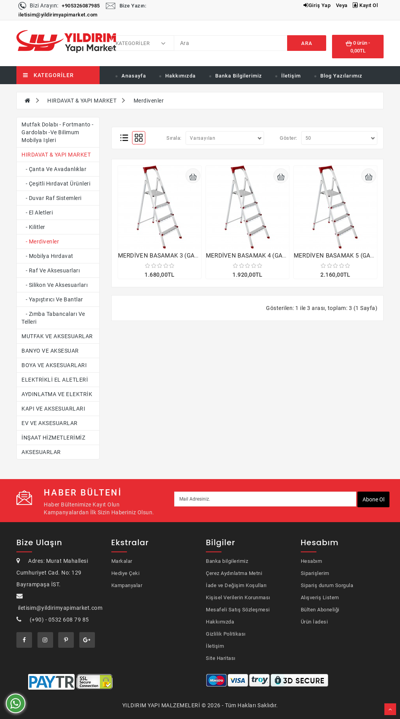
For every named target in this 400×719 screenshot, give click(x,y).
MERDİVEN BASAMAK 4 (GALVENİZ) (255, 255)
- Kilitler (33, 227)
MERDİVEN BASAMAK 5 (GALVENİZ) (343, 255)
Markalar (121, 561)
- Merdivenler (40, 241)
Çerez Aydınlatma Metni (234, 573)
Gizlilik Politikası (226, 634)
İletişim (291, 76)
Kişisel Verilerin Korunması (238, 597)
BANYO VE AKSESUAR (50, 351)
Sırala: (174, 138)
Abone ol (373, 499)
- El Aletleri (37, 212)
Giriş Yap (317, 5)
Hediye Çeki (125, 573)
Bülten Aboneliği (320, 610)
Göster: (288, 138)
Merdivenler (149, 100)
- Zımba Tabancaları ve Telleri (53, 318)
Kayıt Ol (365, 5)
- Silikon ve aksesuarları (54, 285)
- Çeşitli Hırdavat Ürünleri (55, 183)
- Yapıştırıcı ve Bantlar (52, 299)
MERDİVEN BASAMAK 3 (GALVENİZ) (167, 255)
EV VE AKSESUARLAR (49, 423)
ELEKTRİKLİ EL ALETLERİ (54, 380)
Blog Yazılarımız (341, 76)
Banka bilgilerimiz (227, 561)
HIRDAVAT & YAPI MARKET (81, 100)
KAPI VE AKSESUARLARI (53, 408)
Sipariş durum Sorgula (327, 585)
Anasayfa (133, 76)
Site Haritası (221, 658)
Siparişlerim (315, 573)
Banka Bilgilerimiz (238, 76)
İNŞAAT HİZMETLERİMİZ (53, 437)
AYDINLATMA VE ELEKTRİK (56, 394)
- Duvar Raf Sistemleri (51, 198)
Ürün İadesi (314, 622)
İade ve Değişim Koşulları (236, 585)
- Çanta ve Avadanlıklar (53, 169)
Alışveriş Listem (320, 597)
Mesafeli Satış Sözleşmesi (238, 610)
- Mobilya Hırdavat (47, 256)
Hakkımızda (180, 76)
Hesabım (311, 561)
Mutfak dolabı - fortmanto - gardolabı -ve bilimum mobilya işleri (57, 132)
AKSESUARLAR (41, 452)
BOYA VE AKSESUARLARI (54, 365)
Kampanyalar (127, 585)
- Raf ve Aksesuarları (50, 270)
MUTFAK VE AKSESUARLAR (57, 336)
